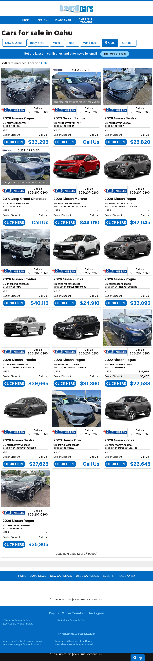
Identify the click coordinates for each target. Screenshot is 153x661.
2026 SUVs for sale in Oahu (16, 620)
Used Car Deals (87, 575)
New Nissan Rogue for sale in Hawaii (21, 644)
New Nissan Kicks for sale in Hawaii (73, 641)
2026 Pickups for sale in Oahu (70, 620)
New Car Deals (61, 575)
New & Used (14, 42)
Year (72, 42)
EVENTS (108, 575)
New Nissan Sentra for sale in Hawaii (74, 644)
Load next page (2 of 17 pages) (76, 553)
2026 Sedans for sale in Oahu (17, 623)
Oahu (109, 42)
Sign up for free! (115, 53)
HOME (25, 20)
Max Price (90, 42)
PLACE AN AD (63, 20)
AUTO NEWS (38, 575)
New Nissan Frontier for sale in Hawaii (22, 641)
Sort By (128, 42)
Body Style (38, 42)
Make (57, 42)
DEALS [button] (42, 20)
